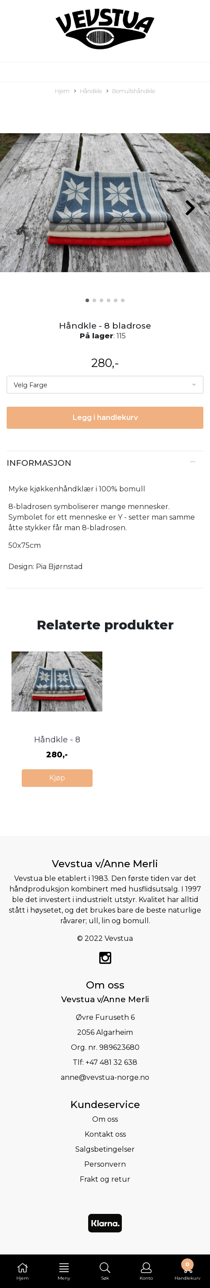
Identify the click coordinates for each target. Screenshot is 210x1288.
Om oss (105, 1119)
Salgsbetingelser (105, 1149)
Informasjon (39, 463)
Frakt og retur (105, 1179)
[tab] (105, 463)
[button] (87, 300)
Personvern (105, 1164)
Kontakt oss (105, 1134)
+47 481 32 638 (111, 1062)
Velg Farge (30, 385)
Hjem (62, 91)
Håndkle (88, 91)
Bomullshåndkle (130, 91)
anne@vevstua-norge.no (105, 1077)
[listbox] (105, 384)
